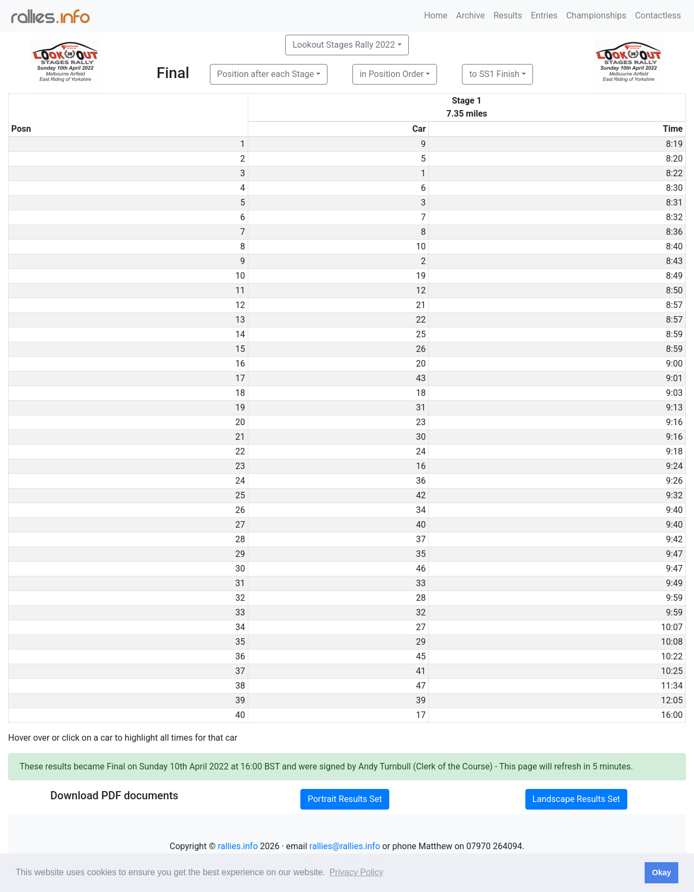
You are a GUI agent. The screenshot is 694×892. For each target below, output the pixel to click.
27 (421, 627)
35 (421, 554)
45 (421, 656)
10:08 (672, 642)
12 (421, 290)
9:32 (674, 495)
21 (421, 305)
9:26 (674, 481)
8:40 (674, 246)
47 (421, 686)
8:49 (674, 276)
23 (421, 422)
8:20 (674, 158)
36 (421, 481)
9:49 (674, 583)
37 (421, 539)
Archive (470, 15)
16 (421, 466)
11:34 (672, 686)
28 (421, 598)
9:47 (674, 554)
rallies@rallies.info (345, 846)
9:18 (674, 451)
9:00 (674, 363)
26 (421, 349)
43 (421, 378)
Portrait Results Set (344, 799)
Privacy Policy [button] (356, 872)
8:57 (674, 305)
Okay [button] (661, 872)
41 (421, 671)
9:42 (674, 539)
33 (421, 583)
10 (421, 246)
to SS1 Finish (494, 74)
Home (435, 15)
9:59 (674, 598)
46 (421, 568)
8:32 (674, 217)
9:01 (674, 378)
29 (421, 642)
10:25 (672, 671)
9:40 (674, 510)
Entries (544, 15)
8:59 (674, 334)
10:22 (672, 656)
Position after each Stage (265, 74)
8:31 (674, 202)
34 (421, 510)
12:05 (672, 700)
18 (421, 393)
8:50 (674, 290)
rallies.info (238, 846)
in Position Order (391, 74)
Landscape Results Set (576, 799)
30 (421, 437)
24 (421, 451)
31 (421, 407)
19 (421, 276)
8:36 (674, 232)
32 (421, 612)
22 (421, 320)
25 (421, 334)
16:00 (672, 715)
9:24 (674, 466)
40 (421, 524)
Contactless (658, 15)
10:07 (672, 627)
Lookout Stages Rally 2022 (343, 45)
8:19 (674, 144)
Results (507, 15)
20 (421, 363)
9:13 (674, 407)
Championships (596, 15)
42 (421, 495)
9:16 (674, 422)
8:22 (674, 173)
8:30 (674, 188)
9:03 (674, 393)
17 (421, 715)
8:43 (674, 261)
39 (421, 700)
